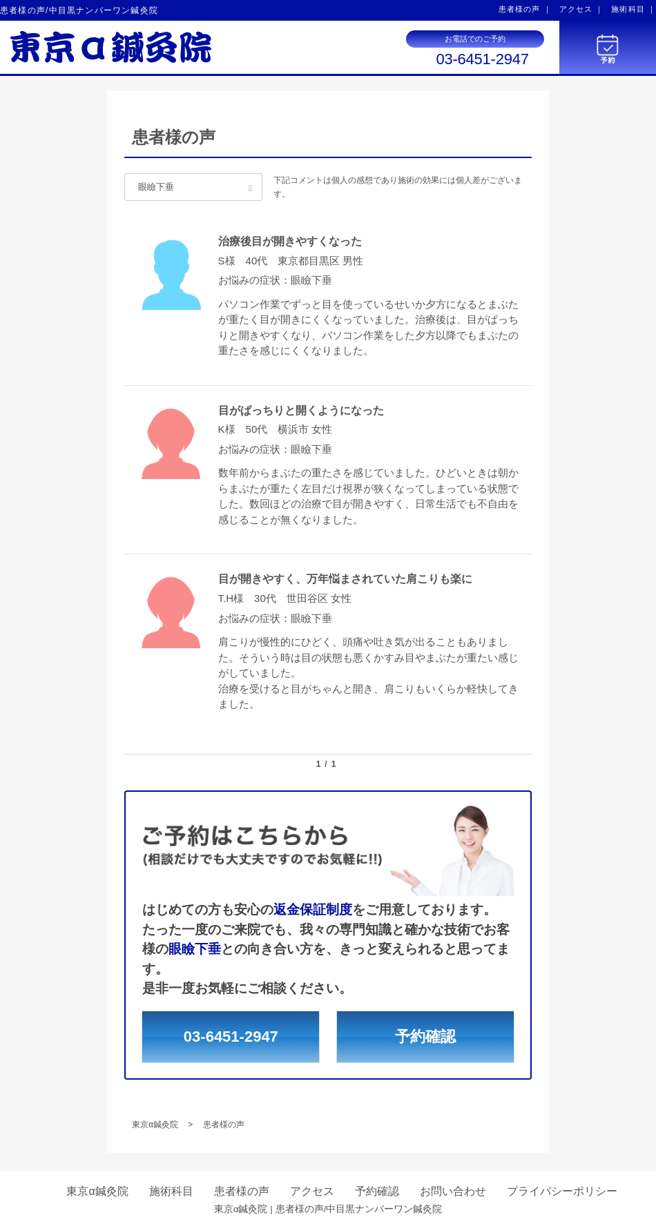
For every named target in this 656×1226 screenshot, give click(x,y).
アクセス (312, 1191)
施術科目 (171, 1191)
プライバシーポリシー (562, 1191)
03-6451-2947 (482, 59)
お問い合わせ (453, 1191)
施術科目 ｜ (633, 9)
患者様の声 (241, 1191)
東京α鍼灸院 (97, 1191)
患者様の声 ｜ (525, 9)
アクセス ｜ (581, 9)
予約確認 (425, 1036)
